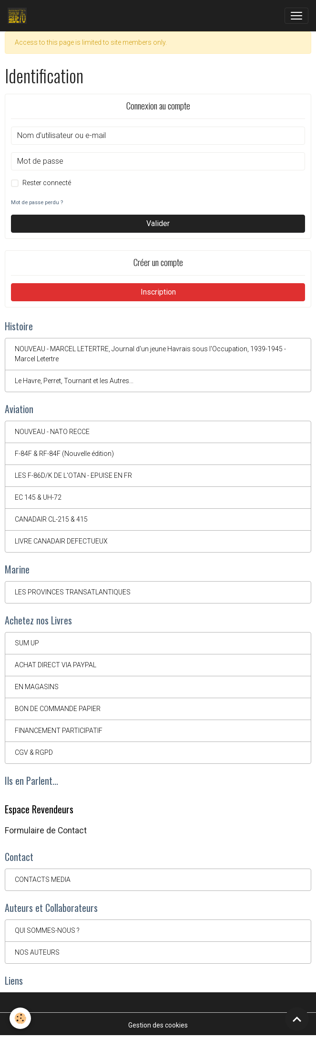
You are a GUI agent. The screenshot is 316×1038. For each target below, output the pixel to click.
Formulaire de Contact (46, 830)
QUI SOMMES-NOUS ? (47, 930)
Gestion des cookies (158, 1025)
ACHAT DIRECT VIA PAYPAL (55, 665)
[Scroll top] (297, 1019)
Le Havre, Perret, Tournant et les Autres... (74, 381)
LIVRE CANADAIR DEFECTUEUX (61, 541)
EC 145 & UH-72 (38, 497)
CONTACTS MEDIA (43, 879)
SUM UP (27, 643)
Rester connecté (46, 183)
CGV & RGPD (34, 752)
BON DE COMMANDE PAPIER (58, 708)
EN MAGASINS (37, 687)
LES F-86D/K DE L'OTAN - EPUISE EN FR (73, 475)
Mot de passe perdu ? (37, 202)
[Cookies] (20, 1018)
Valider (158, 223)
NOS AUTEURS (37, 952)
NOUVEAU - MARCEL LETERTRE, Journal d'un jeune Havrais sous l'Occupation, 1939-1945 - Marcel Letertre (150, 354)
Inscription (158, 292)
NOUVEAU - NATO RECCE (52, 431)
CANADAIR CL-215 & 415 (51, 519)
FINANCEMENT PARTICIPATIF (58, 730)
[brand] (19, 16)
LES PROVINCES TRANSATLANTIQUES (73, 592)
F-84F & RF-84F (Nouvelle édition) (64, 453)
